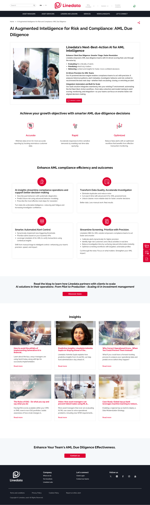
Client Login (80, 476)
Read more (18, 366)
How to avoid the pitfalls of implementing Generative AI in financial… (27, 350)
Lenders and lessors (69, 14)
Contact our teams (82, 479)
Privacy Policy (37, 493)
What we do (47, 476)
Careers (104, 6)
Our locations (47, 479)
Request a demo (75, 100)
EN (41, 5)
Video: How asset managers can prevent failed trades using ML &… (73, 403)
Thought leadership (146, 259)
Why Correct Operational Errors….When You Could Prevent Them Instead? (120, 349)
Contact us (75, 456)
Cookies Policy (54, 493)
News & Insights (103, 14)
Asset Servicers (48, 14)
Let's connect (122, 14)
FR (46, 5)
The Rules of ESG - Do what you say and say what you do (31, 403)
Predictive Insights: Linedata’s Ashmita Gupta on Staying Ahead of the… (75, 349)
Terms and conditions (17, 493)
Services (87, 14)
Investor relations (118, 6)
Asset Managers (28, 14)
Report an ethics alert (73, 493)
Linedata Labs (48, 482)
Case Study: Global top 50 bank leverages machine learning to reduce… (120, 403)
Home (12, 21)
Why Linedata (90, 6)
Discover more (75, 294)
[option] (75, 219)
